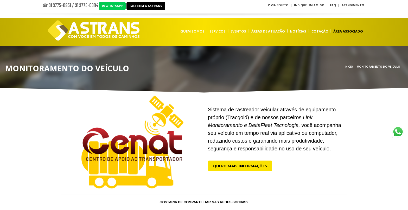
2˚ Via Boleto (277, 5)
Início (349, 66)
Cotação (319, 31)
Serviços (217, 31)
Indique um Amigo (309, 5)
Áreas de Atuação (268, 31)
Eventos (238, 31)
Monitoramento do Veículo (378, 66)
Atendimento (353, 5)
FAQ (333, 5)
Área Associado (348, 31)
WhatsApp (112, 6)
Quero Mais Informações (240, 165)
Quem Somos (192, 31)
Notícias (298, 31)
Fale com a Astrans (146, 6)
